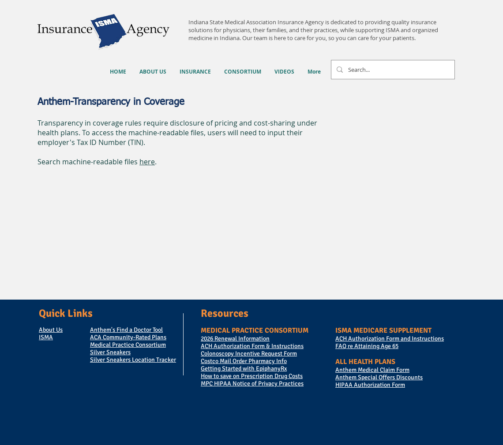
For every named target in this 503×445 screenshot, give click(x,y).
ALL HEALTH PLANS (365, 361)
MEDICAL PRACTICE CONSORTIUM (254, 330)
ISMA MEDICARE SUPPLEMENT (383, 330)
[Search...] (392, 69)
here (147, 162)
